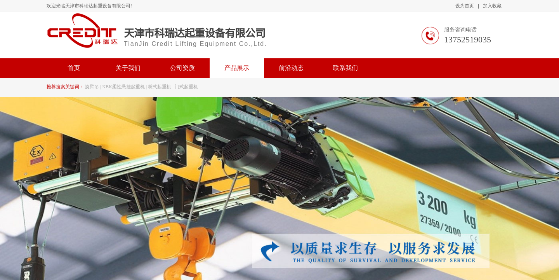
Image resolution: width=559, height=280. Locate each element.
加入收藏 (492, 6)
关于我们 (128, 68)
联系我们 (345, 68)
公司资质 (182, 68)
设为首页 (464, 6)
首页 (74, 68)
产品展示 (236, 68)
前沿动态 (291, 68)
